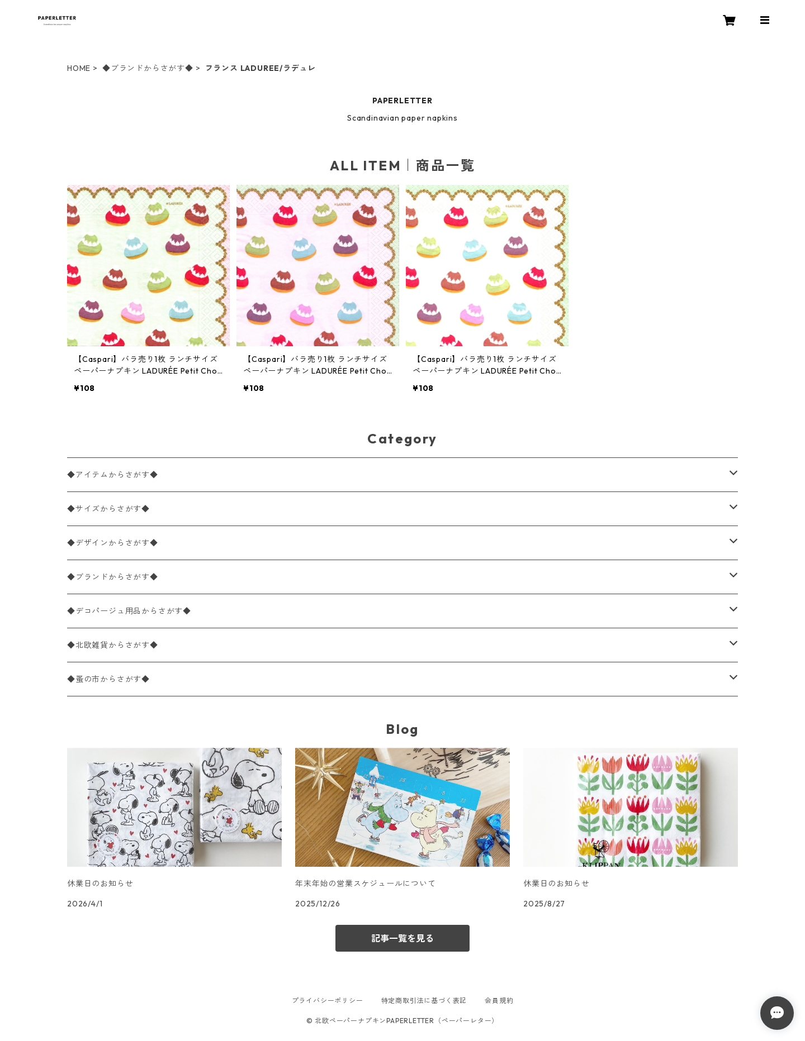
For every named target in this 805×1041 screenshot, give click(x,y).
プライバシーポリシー (327, 1000)
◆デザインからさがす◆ (112, 543)
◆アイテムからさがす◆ (112, 475)
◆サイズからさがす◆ (108, 509)
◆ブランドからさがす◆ (147, 68)
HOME (79, 68)
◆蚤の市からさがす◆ (108, 679)
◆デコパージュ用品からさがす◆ (129, 611)
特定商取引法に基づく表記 (424, 1000)
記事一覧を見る (402, 938)
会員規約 (499, 1000)
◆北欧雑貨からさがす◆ (112, 645)
